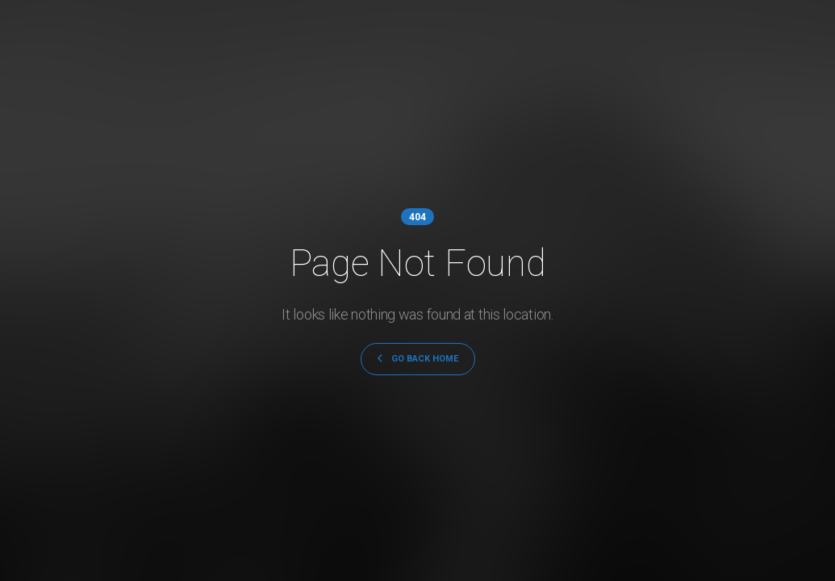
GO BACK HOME (418, 358)
